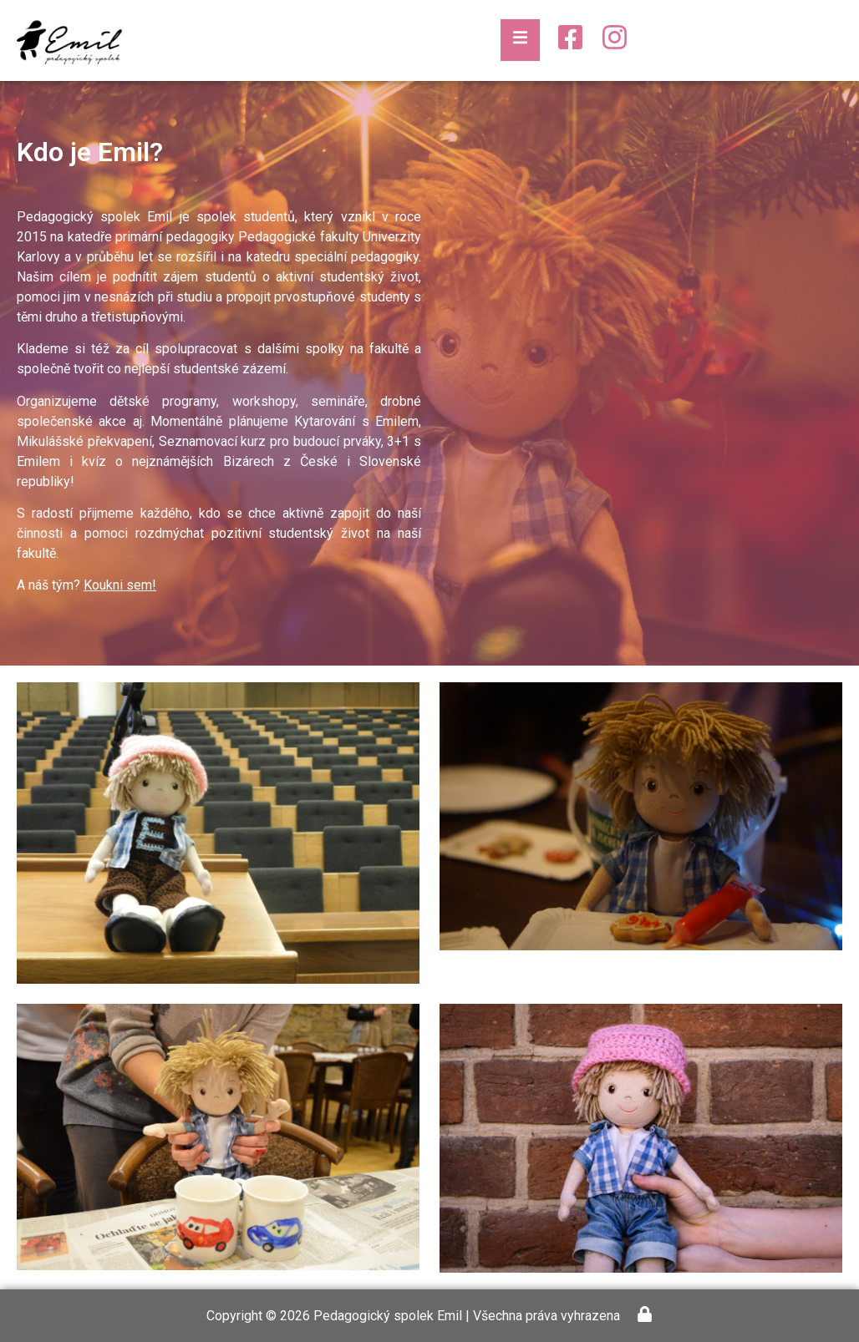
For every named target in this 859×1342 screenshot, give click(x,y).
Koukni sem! (120, 585)
